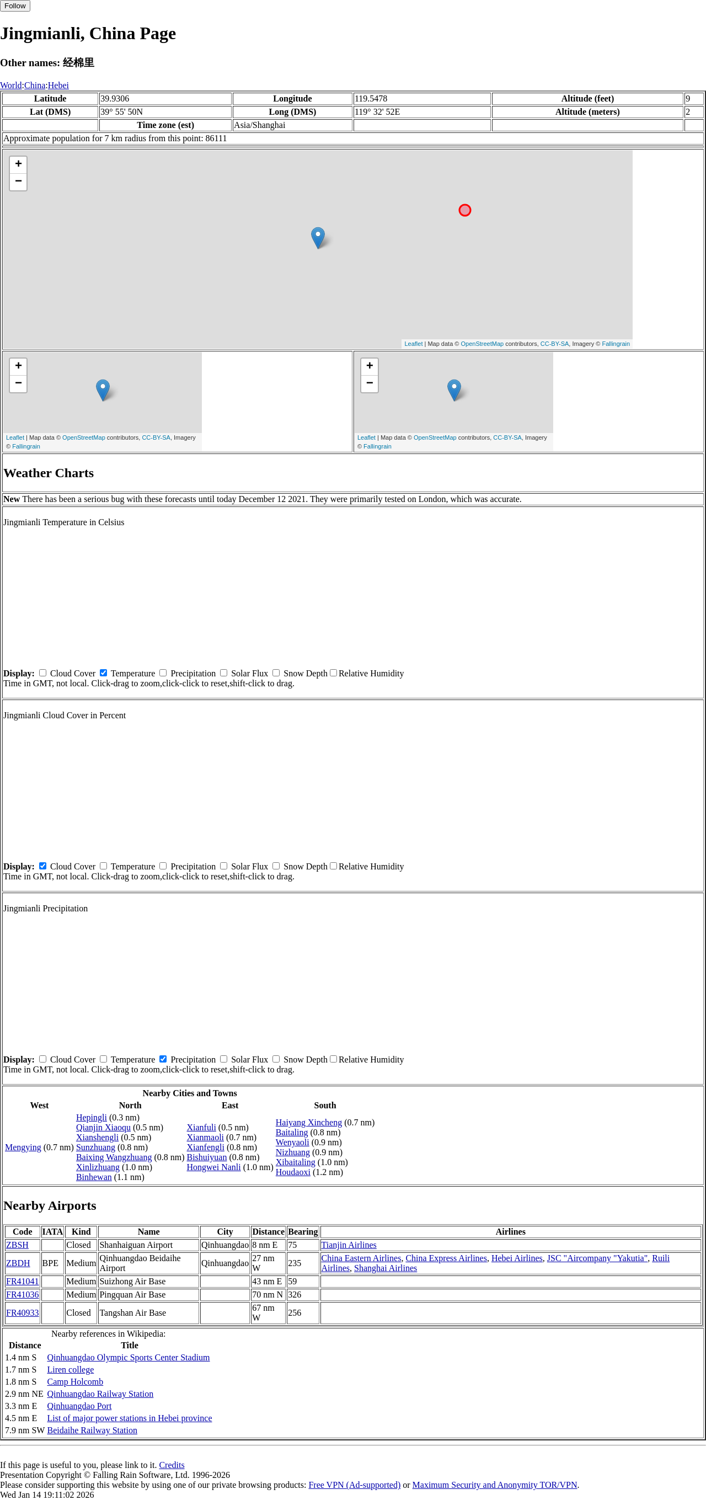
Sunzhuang (95, 1147)
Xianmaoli (205, 1137)
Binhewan (94, 1177)
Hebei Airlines (517, 1258)
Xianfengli (205, 1147)
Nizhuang (293, 1152)
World (11, 85)
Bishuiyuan (207, 1157)
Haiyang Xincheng (309, 1122)
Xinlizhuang (98, 1167)
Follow (15, 6)
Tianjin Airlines (349, 1245)
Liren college (70, 1369)
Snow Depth (306, 673)
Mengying (23, 1147)
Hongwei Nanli (214, 1167)
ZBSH (17, 1245)
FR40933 (22, 1312)
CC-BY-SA (555, 343)
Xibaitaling (295, 1162)
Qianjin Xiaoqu (103, 1127)
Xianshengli (97, 1137)
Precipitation (193, 673)
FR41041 (22, 1281)
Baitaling (292, 1132)
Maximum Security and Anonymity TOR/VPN (495, 1485)
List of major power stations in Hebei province (129, 1418)
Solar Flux (249, 673)
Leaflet (413, 343)
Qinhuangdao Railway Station (100, 1393)
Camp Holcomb (75, 1381)
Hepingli (91, 1117)
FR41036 (22, 1294)
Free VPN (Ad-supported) (354, 1485)
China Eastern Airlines (362, 1258)
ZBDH (18, 1263)
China (34, 85)
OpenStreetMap (482, 343)
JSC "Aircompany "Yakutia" (597, 1258)
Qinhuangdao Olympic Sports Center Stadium (128, 1357)
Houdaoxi (293, 1172)
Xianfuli (201, 1127)
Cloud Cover (72, 673)
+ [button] (18, 165)
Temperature (133, 673)
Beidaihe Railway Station (92, 1430)
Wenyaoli (292, 1142)
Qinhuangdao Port (79, 1406)
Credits (171, 1465)
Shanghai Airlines (385, 1268)
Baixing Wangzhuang (114, 1157)
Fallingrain (616, 343)
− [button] (18, 182)
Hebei (58, 85)
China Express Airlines (446, 1258)
